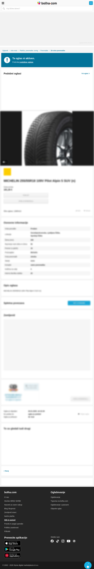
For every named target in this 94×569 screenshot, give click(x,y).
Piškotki (7, 531)
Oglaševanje (55, 497)
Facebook (52, 541)
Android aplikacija (12, 549)
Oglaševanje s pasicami (60, 505)
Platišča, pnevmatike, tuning (29, 50)
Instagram (62, 541)
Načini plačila (9, 516)
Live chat (88, 565)
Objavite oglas (56, 509)
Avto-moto (14, 50)
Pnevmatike (44, 50)
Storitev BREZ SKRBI (12, 501)
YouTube (68, 541)
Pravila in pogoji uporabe (13, 524)
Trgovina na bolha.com (59, 501)
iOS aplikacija (12, 543)
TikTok (57, 541)
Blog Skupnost (9, 509)
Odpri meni (3, 3)
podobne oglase (26, 62)
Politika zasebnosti (11, 528)
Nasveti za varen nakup (13, 505)
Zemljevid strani (10, 512)
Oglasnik (5, 50)
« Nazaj (6, 471)
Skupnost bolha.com (74, 541)
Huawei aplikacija (12, 555)
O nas (6, 497)
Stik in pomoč (10, 520)
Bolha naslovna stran (47, 3)
